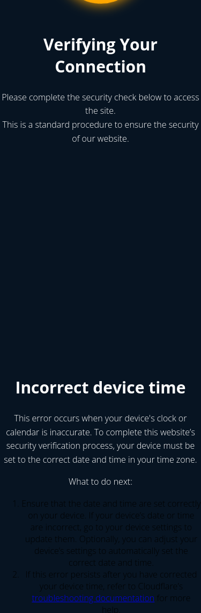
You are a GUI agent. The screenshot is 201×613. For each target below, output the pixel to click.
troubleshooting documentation (93, 598)
